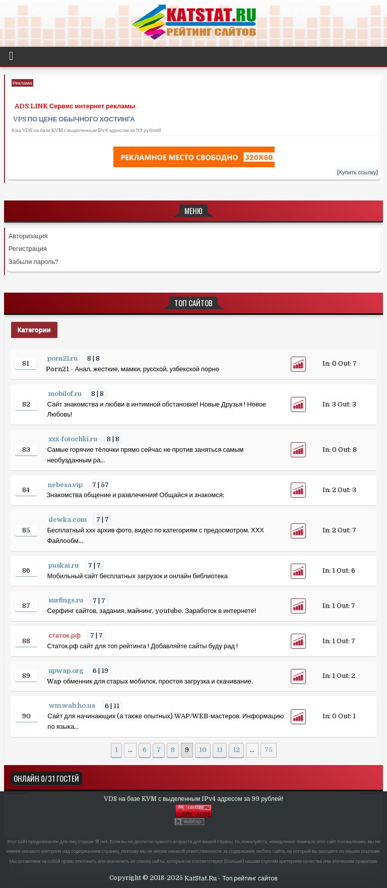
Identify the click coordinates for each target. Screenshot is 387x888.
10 (203, 750)
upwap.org (66, 670)
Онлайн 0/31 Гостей (46, 778)
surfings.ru (66, 600)
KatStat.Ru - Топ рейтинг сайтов (231, 878)
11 (220, 750)
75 (269, 750)
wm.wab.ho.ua (73, 706)
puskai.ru (64, 565)
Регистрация (28, 248)
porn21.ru (63, 358)
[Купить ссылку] (357, 172)
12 (236, 750)
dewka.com (68, 519)
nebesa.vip (66, 485)
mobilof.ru (65, 393)
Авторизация (28, 236)
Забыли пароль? (34, 261)
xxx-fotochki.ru (73, 439)
